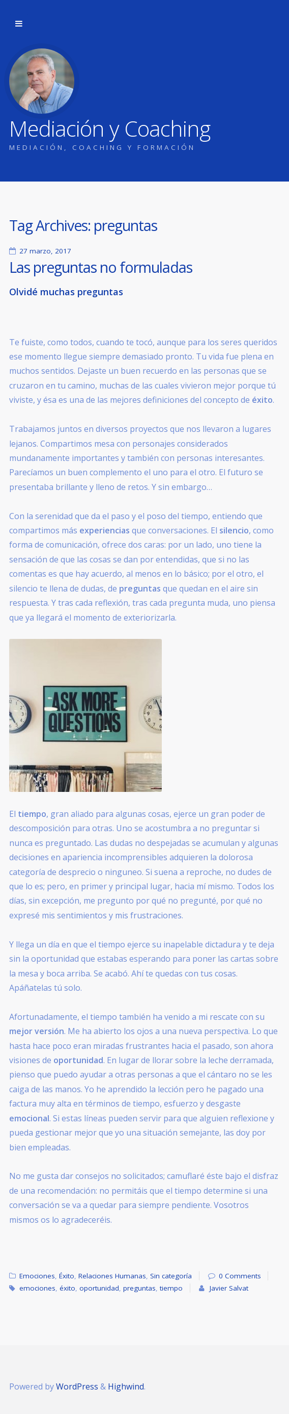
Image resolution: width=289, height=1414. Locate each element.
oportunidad (99, 1288)
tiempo (171, 1288)
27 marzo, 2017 (45, 250)
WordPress (77, 1386)
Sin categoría (171, 1275)
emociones (37, 1288)
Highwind (126, 1386)
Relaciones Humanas (112, 1275)
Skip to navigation (18, 24)
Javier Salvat (229, 1288)
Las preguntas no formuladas (100, 267)
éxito (67, 1288)
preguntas (139, 1288)
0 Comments (240, 1275)
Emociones (37, 1275)
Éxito (66, 1275)
